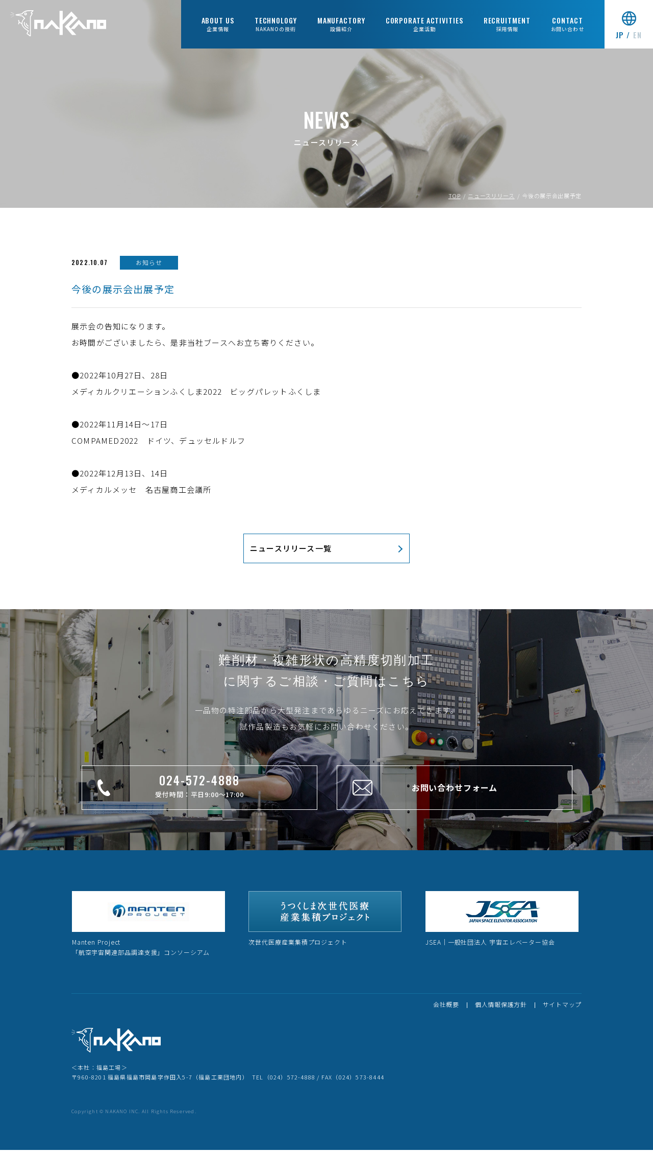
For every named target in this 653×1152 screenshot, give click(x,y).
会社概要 (446, 1006)
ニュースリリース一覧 (291, 549)
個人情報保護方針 (501, 1006)
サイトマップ (562, 1006)
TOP (454, 198)
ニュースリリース (491, 198)
